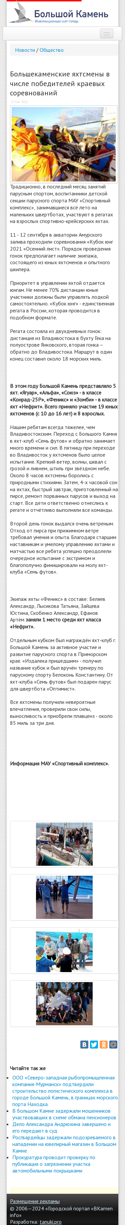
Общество (52, 50)
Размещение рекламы (35, 1201)
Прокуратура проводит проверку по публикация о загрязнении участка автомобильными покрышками (53, 1164)
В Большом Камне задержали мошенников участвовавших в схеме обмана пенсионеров (64, 1114)
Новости (25, 50)
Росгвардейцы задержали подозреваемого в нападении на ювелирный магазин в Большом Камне (64, 1144)
